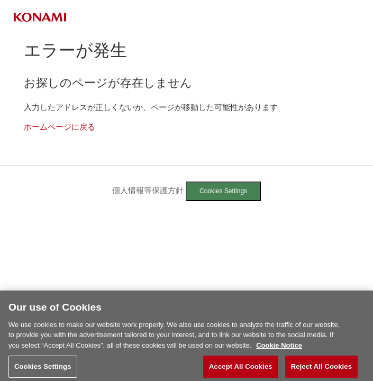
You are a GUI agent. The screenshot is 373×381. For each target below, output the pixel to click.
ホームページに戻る (59, 126)
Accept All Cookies (240, 370)
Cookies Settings (223, 191)
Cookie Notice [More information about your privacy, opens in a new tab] (279, 348)
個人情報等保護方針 (148, 190)
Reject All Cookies (321, 370)
